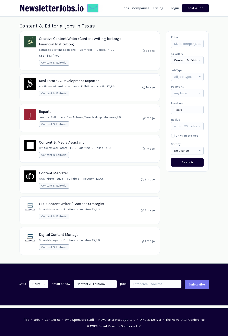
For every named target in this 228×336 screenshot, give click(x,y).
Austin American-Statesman (58, 87)
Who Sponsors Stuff (79, 320)
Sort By (176, 144)
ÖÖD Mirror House (51, 180)
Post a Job (195, 8)
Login (175, 8)
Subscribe (197, 287)
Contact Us (53, 320)
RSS (26, 320)
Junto (43, 118)
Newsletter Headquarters (116, 320)
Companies (140, 8)
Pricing (158, 8)
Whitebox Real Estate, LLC (56, 149)
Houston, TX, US (93, 180)
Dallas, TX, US (105, 50)
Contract (86, 50)
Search (187, 162)
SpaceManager (49, 211)
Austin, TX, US (106, 87)
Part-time (84, 149)
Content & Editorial (54, 63)
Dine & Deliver (150, 320)
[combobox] (187, 60)
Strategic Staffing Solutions (57, 50)
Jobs (125, 8)
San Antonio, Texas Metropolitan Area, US (94, 118)
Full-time (87, 87)
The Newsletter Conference (185, 320)
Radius (175, 119)
